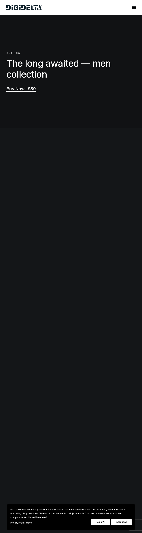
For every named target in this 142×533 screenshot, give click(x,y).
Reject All (100, 522)
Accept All (121, 522)
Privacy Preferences (21, 522)
